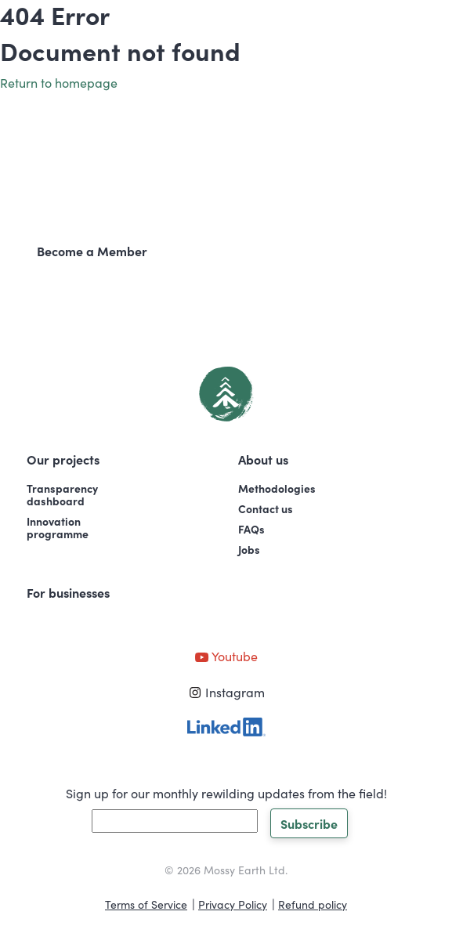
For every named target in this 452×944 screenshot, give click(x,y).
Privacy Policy (232, 904)
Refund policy (312, 904)
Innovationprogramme (58, 527)
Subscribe (309, 823)
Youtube (226, 656)
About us (263, 459)
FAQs (251, 529)
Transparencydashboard (62, 494)
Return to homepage (59, 82)
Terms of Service (146, 904)
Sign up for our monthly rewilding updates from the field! (226, 792)
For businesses (68, 592)
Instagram (226, 692)
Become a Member (92, 250)
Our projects (63, 459)
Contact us (265, 508)
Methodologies (277, 488)
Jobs (249, 549)
